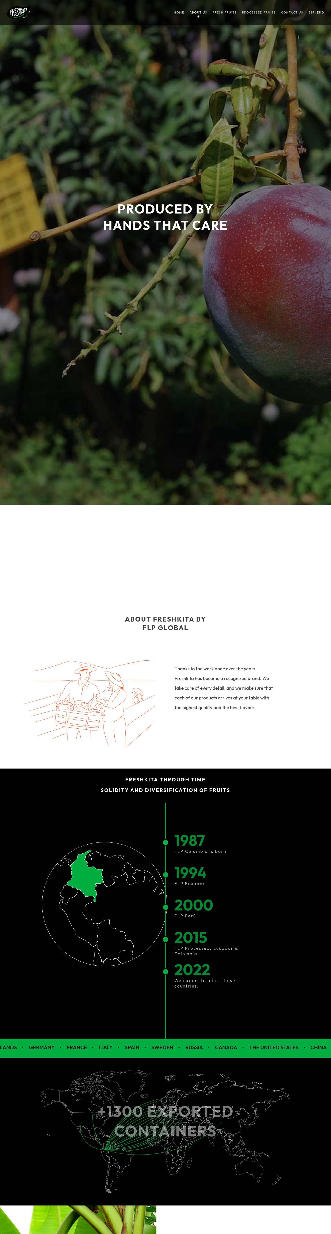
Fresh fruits (225, 12)
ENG (320, 12)
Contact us (292, 12)
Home (179, 12)
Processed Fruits (259, 12)
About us (198, 12)
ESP (312, 12)
